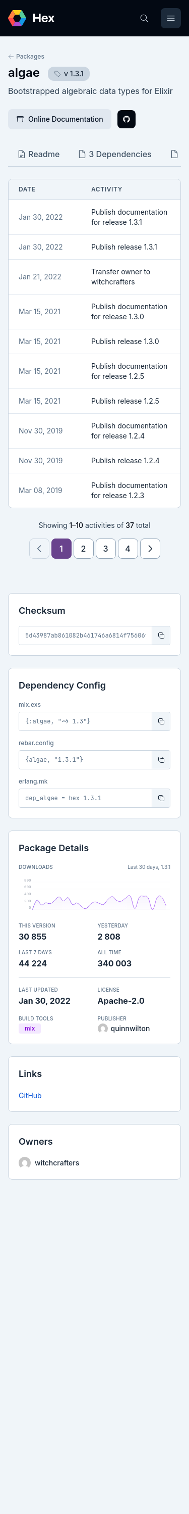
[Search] (144, 18)
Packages (26, 56)
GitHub (30, 1095)
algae (24, 72)
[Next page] (150, 549)
